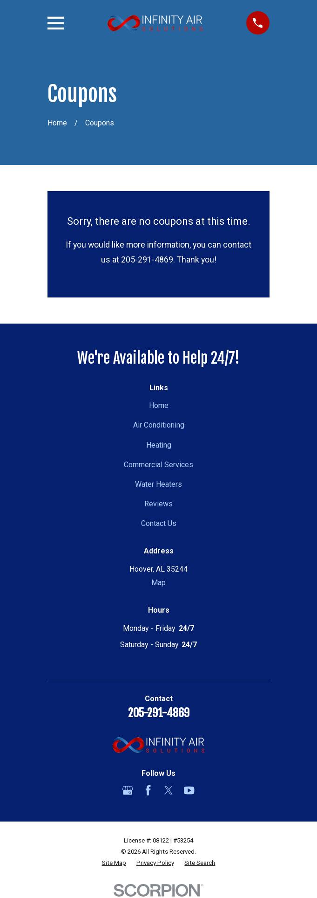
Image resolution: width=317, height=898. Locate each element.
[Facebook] (148, 790)
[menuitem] (114, 863)
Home (159, 405)
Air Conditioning (158, 425)
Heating (158, 445)
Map (158, 582)
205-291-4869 (158, 713)
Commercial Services (158, 464)
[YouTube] (189, 790)
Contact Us (158, 523)
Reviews (158, 503)
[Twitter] (168, 790)
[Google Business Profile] (127, 790)
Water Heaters (158, 484)
